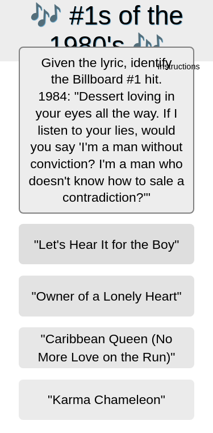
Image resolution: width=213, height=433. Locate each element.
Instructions (179, 67)
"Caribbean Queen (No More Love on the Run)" (107, 347)
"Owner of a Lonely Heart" (107, 296)
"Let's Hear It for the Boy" (106, 244)
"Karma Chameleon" (106, 399)
